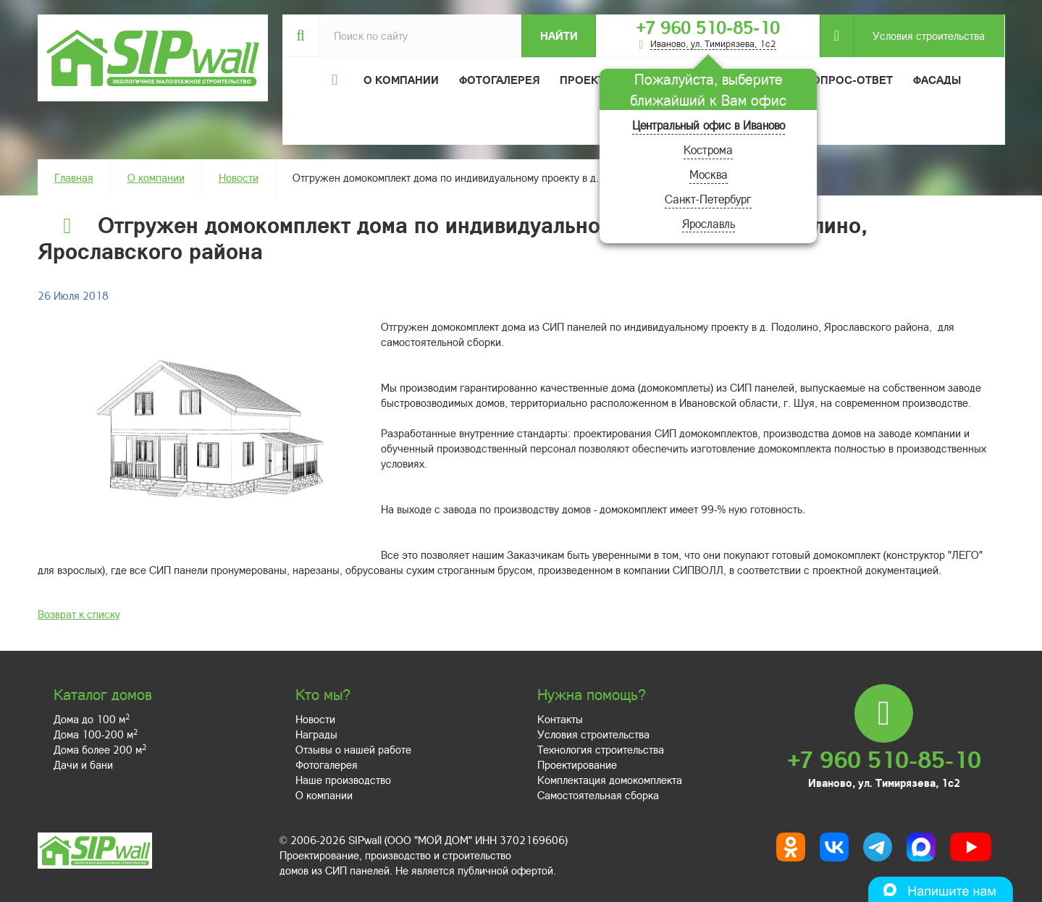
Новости (239, 177)
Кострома (708, 149)
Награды (316, 734)
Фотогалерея (499, 79)
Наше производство (343, 779)
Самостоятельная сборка (598, 794)
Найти (559, 35)
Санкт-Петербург (708, 199)
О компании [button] (401, 79)
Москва (708, 174)
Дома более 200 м (100, 749)
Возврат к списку (79, 613)
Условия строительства (919, 35)
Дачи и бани (83, 764)
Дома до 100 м (92, 718)
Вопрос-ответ (848, 79)
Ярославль (708, 223)
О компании (156, 177)
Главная (73, 177)
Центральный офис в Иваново (708, 125)
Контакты (560, 718)
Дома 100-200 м (96, 734)
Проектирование (577, 764)
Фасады (937, 79)
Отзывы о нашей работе (353, 749)
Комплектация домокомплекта (609, 779)
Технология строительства (600, 749)
